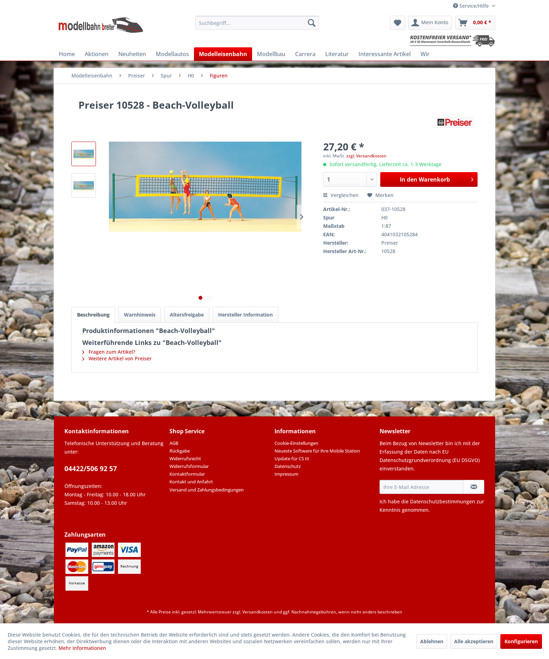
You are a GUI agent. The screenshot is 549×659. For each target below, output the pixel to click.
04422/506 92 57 (90, 468)
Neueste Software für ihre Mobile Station (317, 451)
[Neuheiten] (132, 54)
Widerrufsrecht (185, 458)
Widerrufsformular (189, 466)
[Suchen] (311, 23)
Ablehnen (431, 641)
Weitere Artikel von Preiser (117, 358)
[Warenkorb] (475, 23)
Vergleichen (341, 195)
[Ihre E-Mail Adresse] (422, 487)
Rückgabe (179, 451)
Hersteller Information (245, 314)
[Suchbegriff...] (257, 23)
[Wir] (425, 54)
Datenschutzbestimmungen (442, 501)
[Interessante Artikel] (385, 54)
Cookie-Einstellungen (296, 443)
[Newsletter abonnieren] (473, 487)
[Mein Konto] (430, 23)
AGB (173, 443)
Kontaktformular (187, 474)
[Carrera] (305, 54)
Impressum (286, 474)
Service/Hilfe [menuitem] (471, 5)
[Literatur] (337, 54)
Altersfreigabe (187, 314)
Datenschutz (287, 466)
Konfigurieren (521, 641)
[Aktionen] (96, 54)
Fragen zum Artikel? (108, 351)
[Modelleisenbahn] (223, 54)
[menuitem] (257, 23)
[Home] (67, 54)
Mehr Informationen (82, 648)
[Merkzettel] (397, 23)
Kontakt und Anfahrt (191, 481)
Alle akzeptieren (473, 641)
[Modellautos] (172, 54)
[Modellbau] (271, 54)
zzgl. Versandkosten (366, 156)
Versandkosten (257, 612)
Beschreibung (93, 314)
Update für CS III (291, 458)
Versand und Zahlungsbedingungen (206, 490)
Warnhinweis (139, 314)
